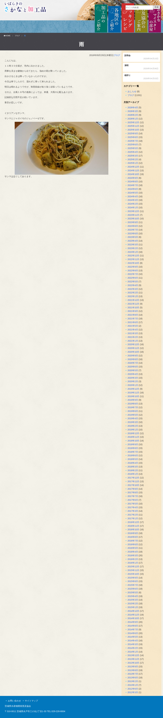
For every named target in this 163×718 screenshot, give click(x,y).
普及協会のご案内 (141, 18)
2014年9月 (133, 622)
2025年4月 (133, 152)
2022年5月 (133, 281)
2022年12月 (133, 255)
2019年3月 (133, 422)
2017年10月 (133, 485)
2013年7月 (133, 674)
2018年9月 (133, 444)
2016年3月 (133, 555)
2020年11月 (133, 348)
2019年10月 (133, 396)
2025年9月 (133, 133)
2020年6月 (133, 366)
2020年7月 (133, 363)
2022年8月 (133, 270)
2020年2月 (133, 381)
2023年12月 (133, 211)
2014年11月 (133, 614)
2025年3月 (133, 155)
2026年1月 (133, 118)
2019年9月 (133, 400)
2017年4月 (133, 507)
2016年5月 (133, 548)
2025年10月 (133, 129)
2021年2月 (133, 337)
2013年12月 (133, 655)
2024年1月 (133, 207)
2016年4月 (133, 551)
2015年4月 (133, 596)
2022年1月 (133, 296)
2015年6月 (133, 588)
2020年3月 (133, 378)
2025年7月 (133, 141)
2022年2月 (133, 292)
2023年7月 (133, 229)
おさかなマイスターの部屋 (154, 18)
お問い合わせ (14, 700)
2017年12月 (133, 477)
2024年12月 (133, 167)
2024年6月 (133, 189)
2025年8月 (133, 137)
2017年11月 (133, 481)
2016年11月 (133, 526)
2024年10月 (133, 174)
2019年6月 (133, 411)
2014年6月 (133, 633)
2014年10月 (133, 618)
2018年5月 (133, 459)
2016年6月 (133, 544)
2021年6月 (133, 322)
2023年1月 (133, 252)
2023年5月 (133, 237)
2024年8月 (133, 181)
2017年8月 (133, 492)
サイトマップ (31, 700)
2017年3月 (133, 511)
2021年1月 (133, 341)
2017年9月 (133, 489)
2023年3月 (133, 244)
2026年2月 (133, 115)
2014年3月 (133, 644)
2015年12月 (133, 566)
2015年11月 (133, 570)
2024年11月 (133, 170)
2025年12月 (133, 122)
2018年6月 (133, 455)
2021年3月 (133, 333)
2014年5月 (133, 637)
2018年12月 (133, 433)
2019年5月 (133, 415)
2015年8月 (133, 581)
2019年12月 (133, 389)
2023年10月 (133, 218)
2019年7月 (133, 407)
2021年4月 (133, 329)
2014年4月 (133, 640)
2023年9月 (133, 222)
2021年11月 (133, 304)
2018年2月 (133, 470)
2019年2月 (133, 426)
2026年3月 (133, 111)
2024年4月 (133, 196)
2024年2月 (133, 204)
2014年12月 (133, 611)
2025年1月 (133, 163)
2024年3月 (133, 200)
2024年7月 (133, 185)
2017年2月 (133, 514)
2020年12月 (133, 344)
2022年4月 (133, 285)
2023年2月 (133, 248)
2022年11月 (133, 259)
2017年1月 (133, 518)
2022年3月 (133, 289)
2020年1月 (133, 385)
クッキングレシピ (128, 18)
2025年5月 (133, 148)
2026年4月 (133, 107)
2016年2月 (133, 559)
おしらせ (132, 91)
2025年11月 (133, 126)
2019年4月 (133, 418)
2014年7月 (133, 629)
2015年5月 (133, 592)
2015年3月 (133, 600)
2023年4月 (133, 241)
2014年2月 (133, 648)
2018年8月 (133, 448)
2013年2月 (133, 681)
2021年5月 (133, 326)
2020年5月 (133, 370)
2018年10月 (133, 440)
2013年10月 (133, 663)
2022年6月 (133, 278)
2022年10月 (133, 263)
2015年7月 (133, 585)
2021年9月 (133, 311)
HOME (7, 36)
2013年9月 (133, 666)
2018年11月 (133, 437)
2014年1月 (133, 651)
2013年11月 (133, 659)
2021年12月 (133, 300)
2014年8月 (133, 626)
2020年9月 (133, 355)
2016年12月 (133, 522)
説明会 (141, 57)
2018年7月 (133, 452)
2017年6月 (133, 500)
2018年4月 (133, 463)
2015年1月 (133, 607)
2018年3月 (133, 466)
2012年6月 (133, 689)
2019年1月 (133, 429)
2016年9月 (133, 533)
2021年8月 (133, 315)
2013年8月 (133, 670)
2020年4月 (133, 374)
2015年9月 (133, 577)
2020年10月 (133, 352)
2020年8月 (133, 359)
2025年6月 (133, 144)
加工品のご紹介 (101, 18)
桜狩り (141, 77)
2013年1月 (133, 685)
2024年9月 (133, 178)
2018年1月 (133, 474)
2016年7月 (133, 540)
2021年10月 (133, 307)
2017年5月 (133, 503)
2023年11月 (133, 215)
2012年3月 (133, 692)
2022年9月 (133, 267)
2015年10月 (133, 574)
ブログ (17, 36)
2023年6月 (133, 233)
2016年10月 (133, 529)
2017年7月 (133, 496)
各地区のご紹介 (114, 18)
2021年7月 (133, 318)
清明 (141, 67)
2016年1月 (133, 563)
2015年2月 (133, 603)
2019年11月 (133, 392)
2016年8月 (133, 537)
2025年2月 (133, 159)
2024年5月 (133, 192)
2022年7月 (133, 274)
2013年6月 (133, 677)
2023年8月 (133, 226)
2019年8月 (133, 403)
